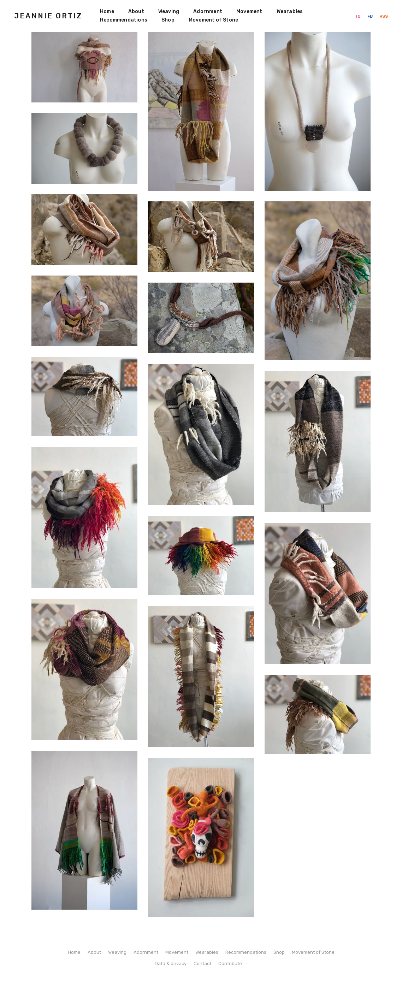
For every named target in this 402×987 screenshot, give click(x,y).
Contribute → (233, 963)
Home (107, 11)
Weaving (168, 11)
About (136, 11)
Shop (168, 20)
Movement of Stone (213, 20)
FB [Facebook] (370, 16)
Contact (202, 963)
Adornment (207, 11)
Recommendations (123, 20)
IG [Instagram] (359, 16)
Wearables (290, 11)
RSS (383, 16)
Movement (249, 11)
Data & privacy (171, 963)
